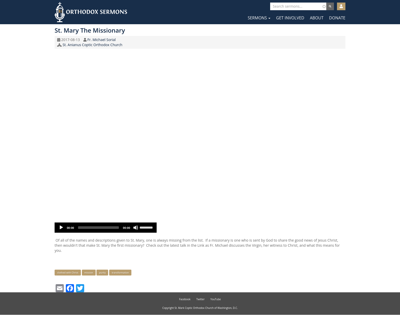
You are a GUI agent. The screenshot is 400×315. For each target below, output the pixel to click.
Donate (337, 17)
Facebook (185, 299)
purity (102, 272)
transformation (120, 272)
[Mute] (135, 227)
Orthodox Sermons (91, 12)
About (316, 17)
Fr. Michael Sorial (101, 39)
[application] (106, 227)
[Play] (61, 227)
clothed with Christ (67, 272)
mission (88, 272)
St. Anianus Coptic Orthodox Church (92, 44)
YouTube (215, 299)
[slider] (98, 227)
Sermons (259, 17)
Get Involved (290, 17)
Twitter (200, 299)
